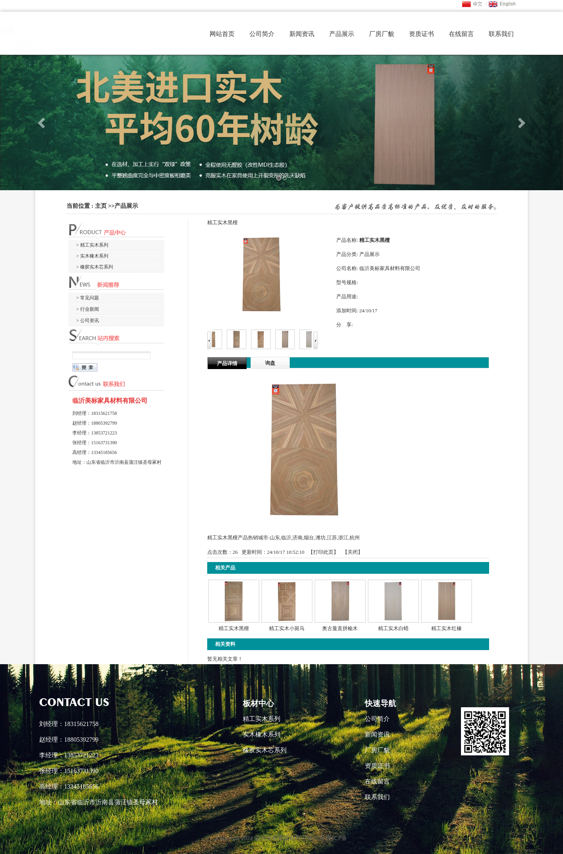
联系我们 (501, 34)
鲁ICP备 (336, 838)
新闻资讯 (301, 34)
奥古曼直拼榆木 (340, 628)
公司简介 (261, 34)
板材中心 (258, 703)
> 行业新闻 (87, 309)
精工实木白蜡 (393, 628)
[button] (42, 122)
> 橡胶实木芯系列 (94, 267)
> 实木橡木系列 (92, 256)
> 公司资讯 (87, 320)
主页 (101, 206)
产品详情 (227, 363)
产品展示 (341, 34)
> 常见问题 (87, 298)
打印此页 (323, 552)
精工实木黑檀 (234, 628)
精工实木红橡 (446, 628)
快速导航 (380, 703)
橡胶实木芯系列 (265, 750)
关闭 (353, 552)
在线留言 (461, 34)
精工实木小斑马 (287, 628)
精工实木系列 (261, 718)
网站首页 (222, 34)
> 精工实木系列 (92, 245)
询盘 (270, 363)
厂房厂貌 (381, 34)
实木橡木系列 (261, 734)
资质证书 (421, 34)
